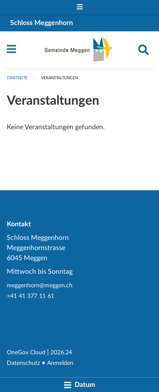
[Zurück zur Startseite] (79, 49)
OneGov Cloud (26, 352)
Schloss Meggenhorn (41, 22)
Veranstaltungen (59, 78)
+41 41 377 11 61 (30, 296)
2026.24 (61, 352)
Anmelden (60, 363)
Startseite (17, 78)
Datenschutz (23, 363)
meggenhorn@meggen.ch (40, 285)
